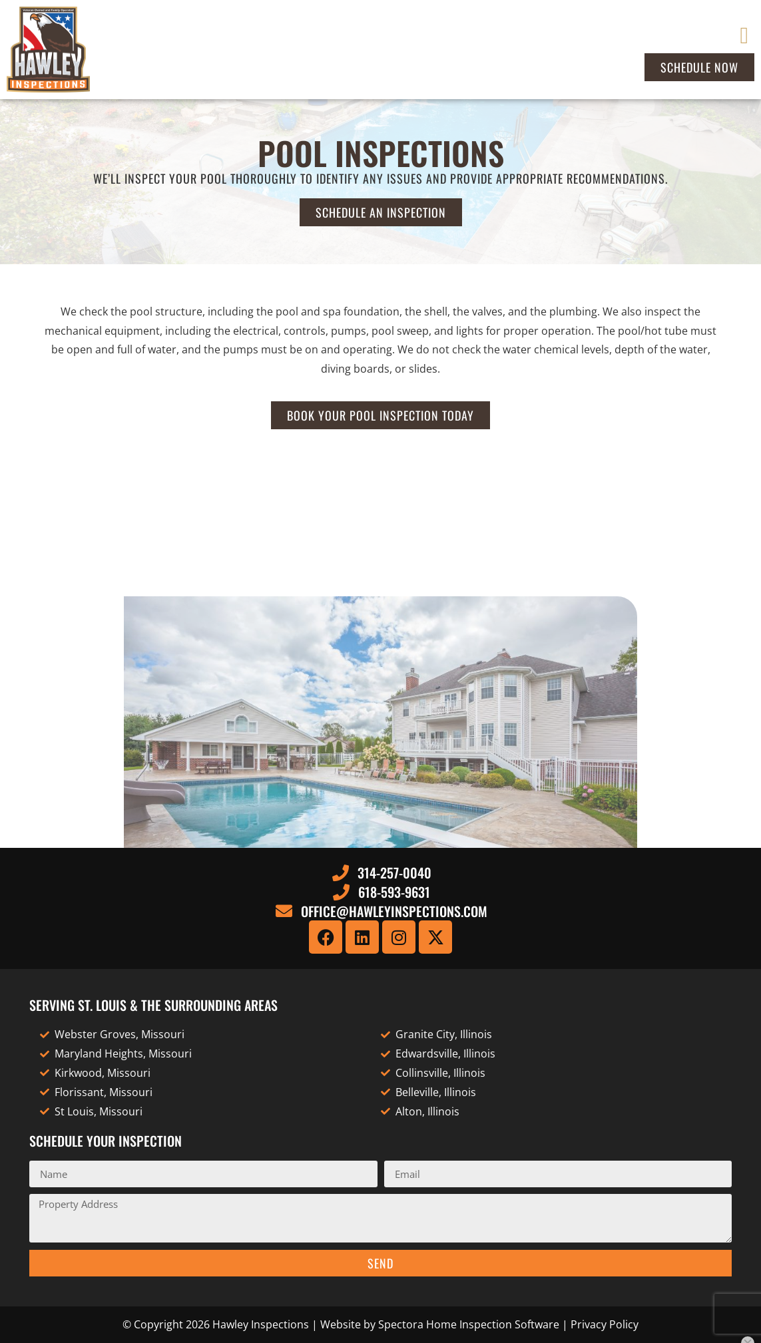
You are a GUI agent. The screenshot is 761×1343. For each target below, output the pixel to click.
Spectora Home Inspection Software (468, 1324)
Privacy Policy (604, 1324)
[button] (744, 35)
